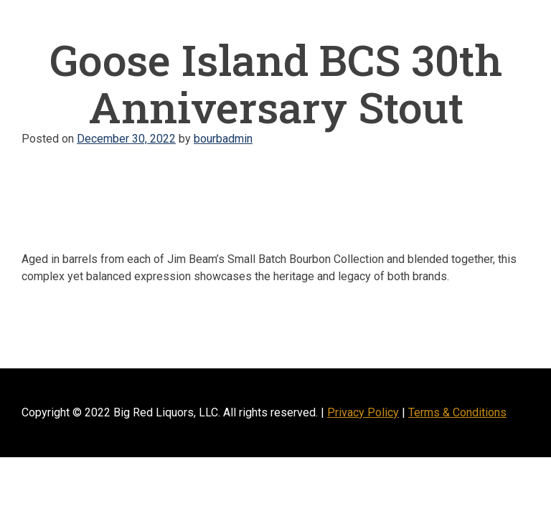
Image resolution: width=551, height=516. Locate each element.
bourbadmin (223, 138)
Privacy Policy (363, 412)
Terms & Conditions (457, 412)
